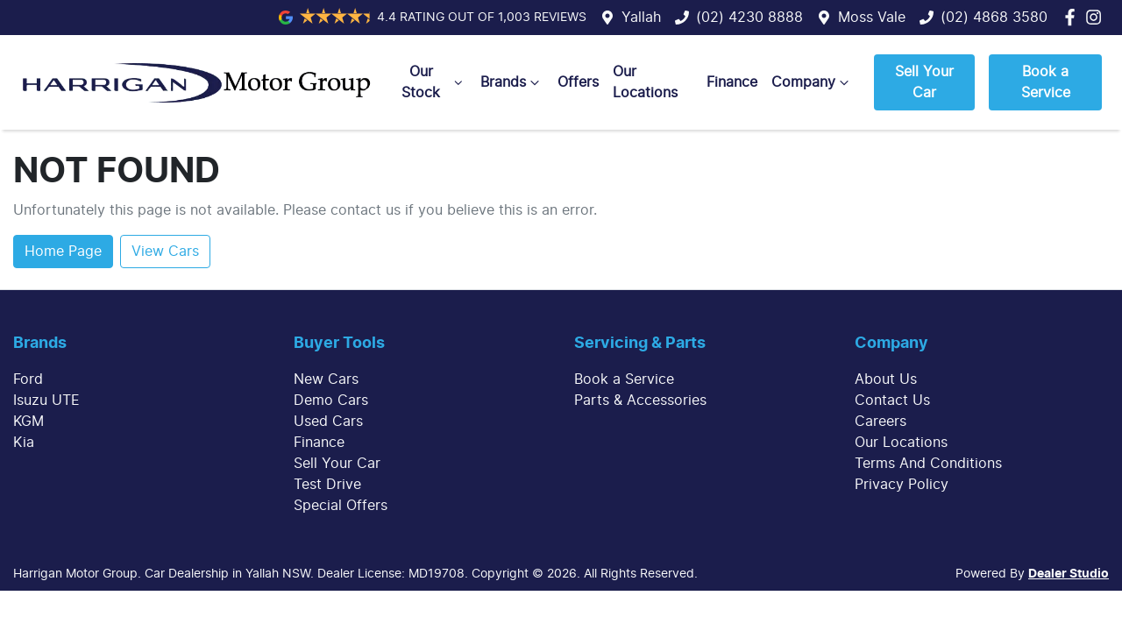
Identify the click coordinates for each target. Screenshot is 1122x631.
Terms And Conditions (928, 464)
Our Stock (433, 82)
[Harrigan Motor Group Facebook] (1073, 17)
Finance (732, 82)
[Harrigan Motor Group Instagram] (1097, 17)
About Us (886, 379)
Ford (28, 379)
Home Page (63, 252)
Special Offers (340, 506)
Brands (511, 82)
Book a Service (1045, 82)
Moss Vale (871, 18)
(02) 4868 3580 (994, 18)
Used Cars (328, 422)
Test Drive (327, 485)
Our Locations (645, 82)
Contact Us (892, 400)
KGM (28, 422)
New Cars (326, 379)
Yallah (641, 18)
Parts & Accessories (640, 400)
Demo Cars (331, 400)
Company (812, 82)
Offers (578, 82)
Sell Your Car (924, 82)
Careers (880, 422)
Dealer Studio (1068, 574)
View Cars (165, 252)
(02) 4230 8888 (749, 18)
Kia (23, 443)
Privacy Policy (901, 485)
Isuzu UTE (46, 400)
